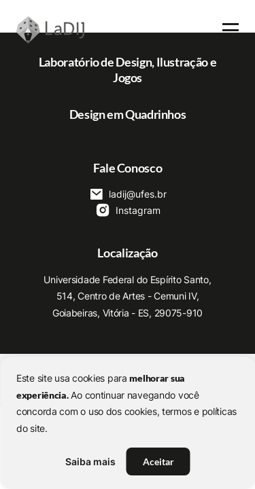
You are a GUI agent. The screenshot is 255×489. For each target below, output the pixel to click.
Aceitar (158, 461)
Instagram (127, 210)
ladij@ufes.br (128, 194)
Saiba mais (90, 461)
